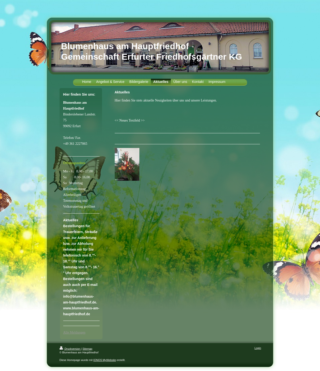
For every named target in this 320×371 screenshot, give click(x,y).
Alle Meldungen (74, 332)
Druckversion (70, 348)
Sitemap (87, 348)
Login (258, 348)
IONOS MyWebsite (104, 360)
